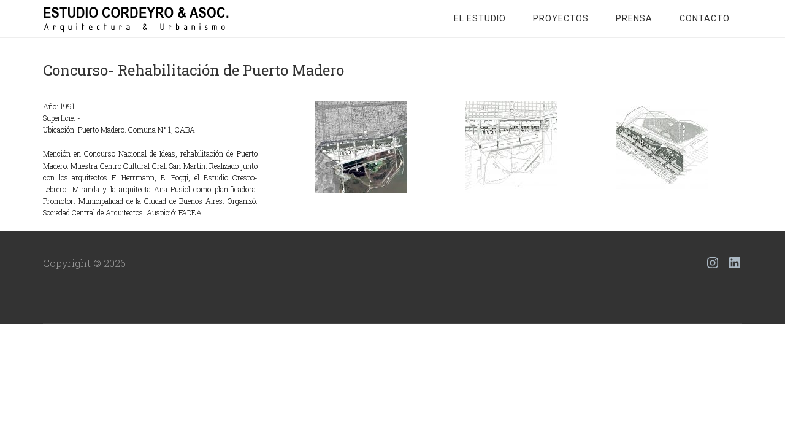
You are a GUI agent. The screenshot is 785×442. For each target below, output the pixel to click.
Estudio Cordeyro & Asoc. (141, 18)
